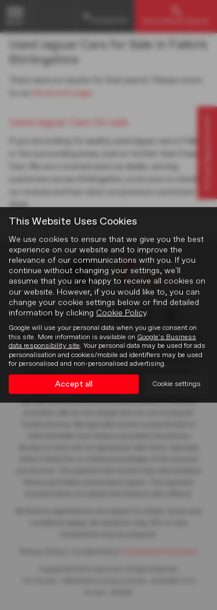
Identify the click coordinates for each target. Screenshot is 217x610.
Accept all (74, 384)
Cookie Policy (121, 313)
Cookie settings (176, 384)
